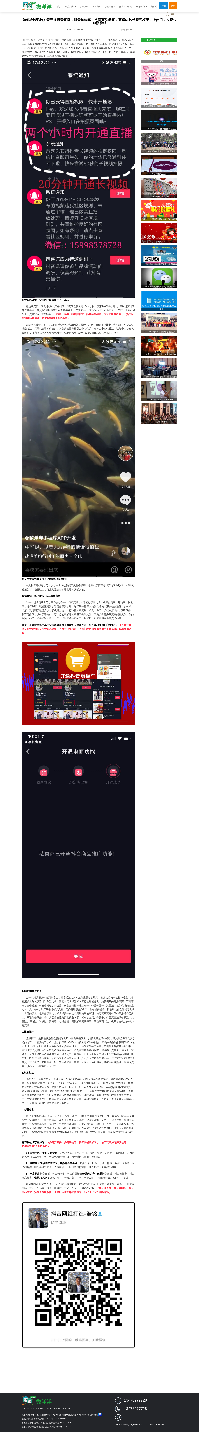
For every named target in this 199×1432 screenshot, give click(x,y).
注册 (164, 6)
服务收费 (141, 6)
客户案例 (84, 6)
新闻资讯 (96, 6)
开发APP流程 (125, 6)
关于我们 (57, 1408)
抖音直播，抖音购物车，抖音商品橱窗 (61, 1173)
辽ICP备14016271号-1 (156, 1424)
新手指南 (48, 1408)
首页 (59, 6)
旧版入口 (66, 1408)
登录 (173, 6)
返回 (170, 14)
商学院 (154, 6)
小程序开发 (110, 6)
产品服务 (70, 6)
